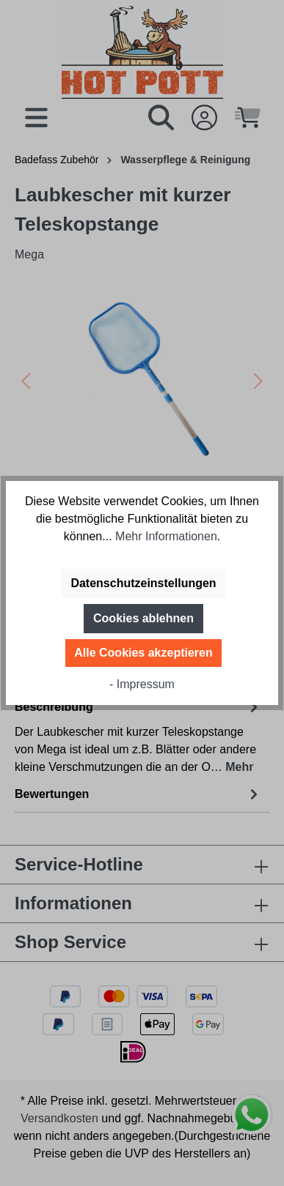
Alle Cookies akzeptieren (143, 652)
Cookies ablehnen (143, 618)
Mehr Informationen (166, 536)
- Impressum (142, 684)
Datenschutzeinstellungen (143, 583)
